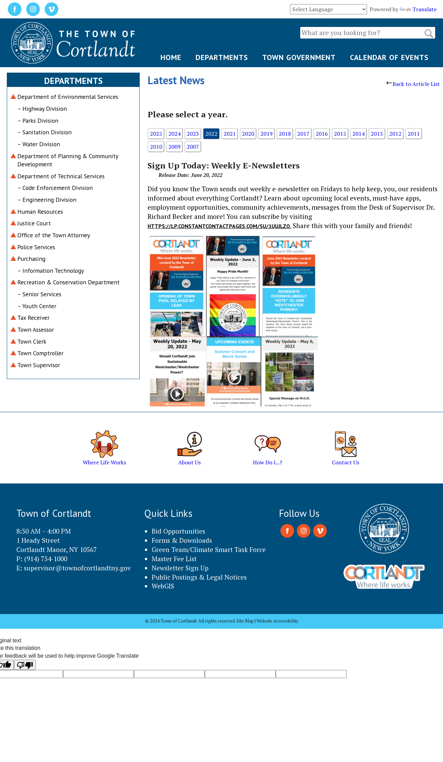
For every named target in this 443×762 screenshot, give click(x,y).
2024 (174, 133)
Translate (418, 9)
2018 (285, 133)
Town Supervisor (38, 365)
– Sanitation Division (44, 132)
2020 (248, 133)
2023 (193, 133)
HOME (171, 57)
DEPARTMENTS (222, 57)
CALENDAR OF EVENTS (389, 57)
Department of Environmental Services (67, 97)
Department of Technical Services (61, 176)
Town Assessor (35, 329)
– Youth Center (36, 306)
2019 (266, 133)
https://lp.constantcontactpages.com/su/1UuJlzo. (219, 226)
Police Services (36, 247)
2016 (322, 133)
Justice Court (34, 223)
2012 (395, 133)
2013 (377, 133)
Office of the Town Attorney (53, 235)
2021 (230, 133)
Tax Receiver (33, 318)
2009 (174, 146)
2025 (156, 133)
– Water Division (38, 144)
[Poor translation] (25, 665)
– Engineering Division (46, 200)
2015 (340, 133)
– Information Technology (50, 270)
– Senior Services (39, 294)
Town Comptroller (40, 353)
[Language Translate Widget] (328, 9)
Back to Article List (413, 84)
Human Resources (40, 211)
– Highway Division (42, 109)
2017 (303, 133)
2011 (414, 133)
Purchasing (31, 259)
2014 (358, 133)
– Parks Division (37, 120)
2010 (156, 146)
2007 (193, 146)
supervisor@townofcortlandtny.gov (77, 568)
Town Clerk (31, 341)
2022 (211, 133)
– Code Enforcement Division (55, 188)
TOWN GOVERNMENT (299, 57)
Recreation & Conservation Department (68, 282)
